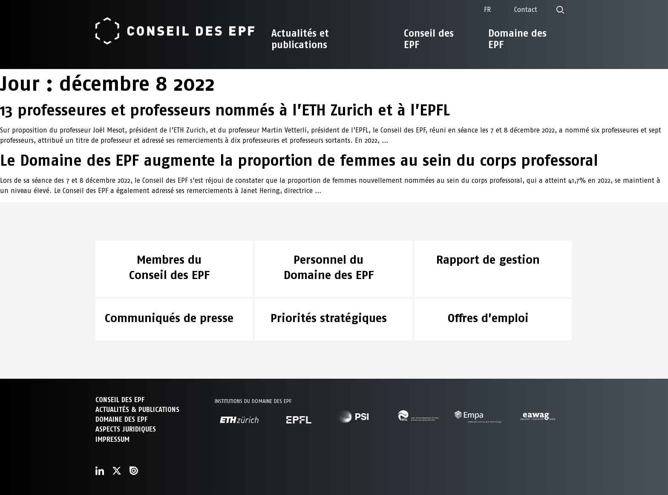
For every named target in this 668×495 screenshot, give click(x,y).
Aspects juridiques (125, 429)
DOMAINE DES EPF (121, 419)
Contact (525, 10)
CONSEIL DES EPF (119, 400)
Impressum (112, 439)
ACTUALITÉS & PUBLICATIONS (137, 410)
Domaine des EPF (517, 39)
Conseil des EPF (429, 39)
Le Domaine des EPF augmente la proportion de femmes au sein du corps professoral (299, 160)
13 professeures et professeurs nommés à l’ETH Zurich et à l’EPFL (225, 110)
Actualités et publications (300, 39)
